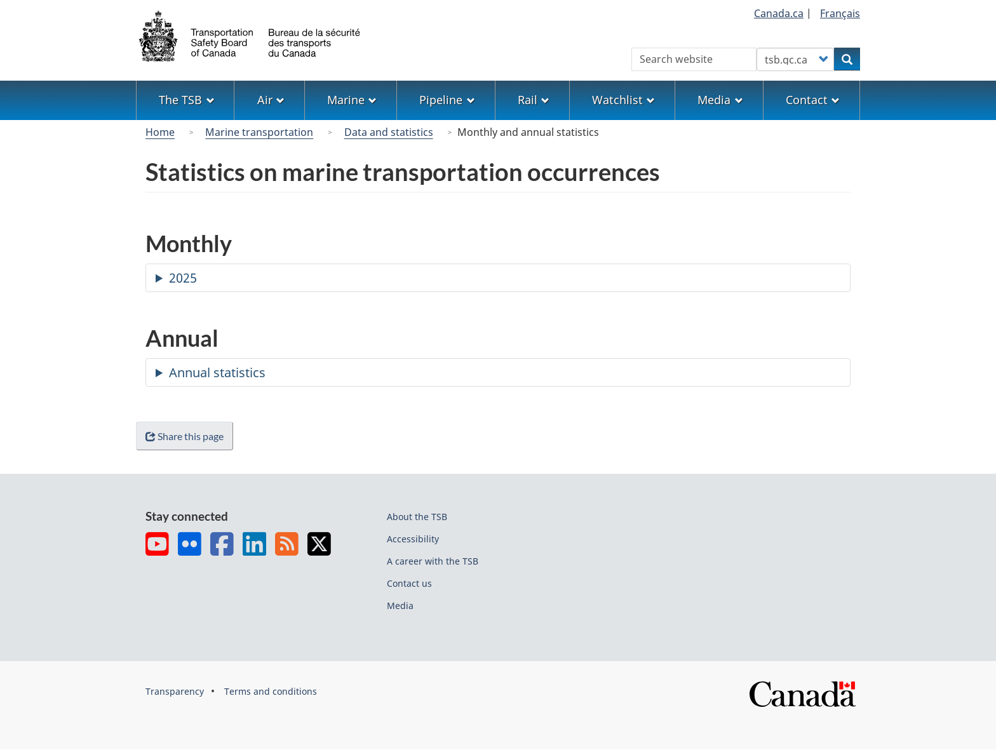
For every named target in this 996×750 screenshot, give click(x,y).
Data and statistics (388, 132)
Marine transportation (259, 132)
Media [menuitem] (720, 99)
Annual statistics (217, 372)
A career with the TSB (432, 561)
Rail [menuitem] (533, 99)
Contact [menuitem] (813, 99)
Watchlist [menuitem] (623, 99)
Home (160, 132)
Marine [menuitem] (352, 99)
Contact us (409, 583)
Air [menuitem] (271, 99)
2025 (183, 277)
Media (400, 605)
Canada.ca (779, 13)
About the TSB (417, 517)
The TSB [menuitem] (186, 99)
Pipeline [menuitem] (446, 99)
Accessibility (413, 539)
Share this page (187, 436)
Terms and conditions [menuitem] (270, 691)
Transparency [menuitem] (174, 691)
